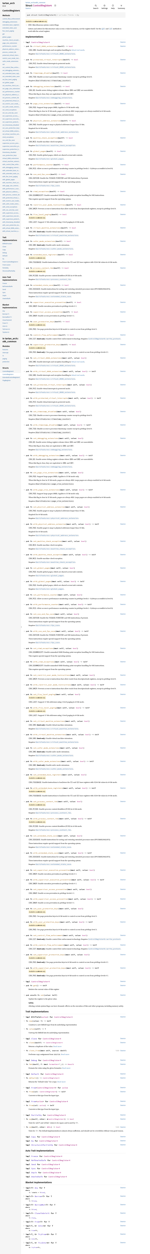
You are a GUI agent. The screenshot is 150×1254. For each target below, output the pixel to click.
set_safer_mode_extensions (46, 748)
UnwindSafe (37, 1176)
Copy (33, 1137)
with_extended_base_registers (47, 788)
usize (44, 1017)
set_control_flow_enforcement (47, 935)
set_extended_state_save (45, 836)
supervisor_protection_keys (46, 345)
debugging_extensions (43, 86)
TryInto (42, 1243)
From (33, 1088)
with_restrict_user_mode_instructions (52, 685)
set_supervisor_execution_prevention (51, 870)
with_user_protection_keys (46, 922)
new (30, 1021)
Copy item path (55, 5)
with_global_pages (42, 581)
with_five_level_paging (44, 708)
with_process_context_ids (45, 819)
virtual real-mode (77, 50)
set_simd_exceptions (43, 648)
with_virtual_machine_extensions (49, 734)
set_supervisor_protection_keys (49, 955)
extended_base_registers (45, 255)
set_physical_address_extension (49, 507)
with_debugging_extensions (46, 455)
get (34, 985)
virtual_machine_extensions (46, 228)
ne (30, 1127)
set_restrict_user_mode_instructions (51, 675)
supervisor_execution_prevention (49, 302)
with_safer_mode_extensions (46, 761)
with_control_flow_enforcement (48, 945)
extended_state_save (43, 285)
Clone (34, 1038)
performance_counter (43, 165)
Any (36, 1188)
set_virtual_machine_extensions (49, 721)
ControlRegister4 (40, 42)
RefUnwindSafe (38, 1160)
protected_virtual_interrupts (47, 60)
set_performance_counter (45, 595)
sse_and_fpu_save (41, 174)
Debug (34, 1060)
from (31, 1092)
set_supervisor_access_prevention (50, 889)
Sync (33, 1168)
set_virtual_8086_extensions (47, 358)
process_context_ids (43, 268)
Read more (57, 1046)
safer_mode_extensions (44, 241)
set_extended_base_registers (47, 775)
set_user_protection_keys (45, 909)
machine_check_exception (45, 138)
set (42, 995)
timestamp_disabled (42, 73)
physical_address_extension (46, 121)
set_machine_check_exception (47, 541)
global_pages (39, 151)
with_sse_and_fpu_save (44, 631)
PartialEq (36, 1115)
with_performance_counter (45, 604)
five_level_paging (42, 214)
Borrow (38, 1196)
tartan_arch (30, 3)
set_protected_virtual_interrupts (50, 385)
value (31, 1029)
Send (33, 1164)
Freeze (34, 1156)
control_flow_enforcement (45, 335)
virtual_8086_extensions (45, 46)
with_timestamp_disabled (45, 425)
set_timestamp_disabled (44, 411)
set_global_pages (41, 568)
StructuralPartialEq (42, 1145)
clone (31, 1043)
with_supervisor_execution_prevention (52, 880)
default (32, 1078)
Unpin (34, 1172)
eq (30, 1119)
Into (40, 1226)
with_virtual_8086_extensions (47, 371)
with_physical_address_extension (49, 524)
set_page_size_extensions (45, 473)
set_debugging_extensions (45, 438)
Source (28, 8)
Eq (32, 1141)
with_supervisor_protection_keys (49, 968)
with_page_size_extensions (46, 490)
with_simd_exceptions (43, 662)
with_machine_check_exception (47, 555)
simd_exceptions (41, 191)
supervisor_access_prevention (47, 312)
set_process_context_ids (45, 801)
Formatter (53, 1064)
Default (35, 1074)
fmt (30, 1064)
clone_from (34, 1050)
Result (71, 1064)
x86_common (40, 3)
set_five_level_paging (44, 694)
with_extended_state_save (45, 853)
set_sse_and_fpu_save (43, 614)
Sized (43, 1192)
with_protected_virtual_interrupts (50, 398)
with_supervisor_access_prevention (50, 899)
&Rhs (49, 1127)
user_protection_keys (43, 322)
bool (71, 46)
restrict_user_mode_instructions (49, 205)
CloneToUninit (42, 1213)
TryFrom (42, 1234)
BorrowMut (40, 1205)
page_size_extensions (43, 104)
